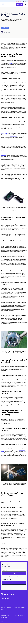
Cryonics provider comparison (20, 607)
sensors (10, 63)
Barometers (3, 145)
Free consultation (14, 585)
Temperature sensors (5, 133)
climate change (21, 320)
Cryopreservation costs (5, 615)
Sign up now (19, 4)
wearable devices (13, 136)
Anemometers (3, 155)
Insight (2, 609)
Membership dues (4, 617)
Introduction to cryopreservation (6, 607)
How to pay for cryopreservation (20, 615)
